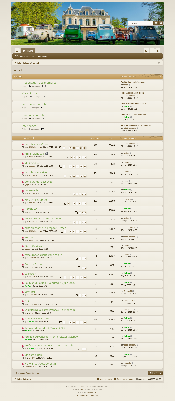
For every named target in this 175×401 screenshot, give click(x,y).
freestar (32, 222)
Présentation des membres (39, 82)
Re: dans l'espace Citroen (132, 93)
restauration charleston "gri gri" (43, 254)
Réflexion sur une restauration (43, 218)
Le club (17, 70)
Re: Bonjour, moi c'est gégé (133, 82)
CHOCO (32, 295)
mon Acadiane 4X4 (36, 172)
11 (77, 176)
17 (70, 148)
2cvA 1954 (31, 291)
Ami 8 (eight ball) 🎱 (36, 153)
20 (81, 148)
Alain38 (32, 240)
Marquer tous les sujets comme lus (70, 56)
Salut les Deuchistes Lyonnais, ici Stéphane (50, 309)
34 (74, 166)
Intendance (29, 126)
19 (77, 148)
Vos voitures (29, 93)
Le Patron (30, 273)
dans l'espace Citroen (37, 144)
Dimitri (31, 267)
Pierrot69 (32, 258)
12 (81, 176)
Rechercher (95, 56)
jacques (32, 166)
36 (81, 166)
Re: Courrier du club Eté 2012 (134, 104)
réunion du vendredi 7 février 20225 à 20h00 (51, 336)
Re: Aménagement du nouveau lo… (136, 125)
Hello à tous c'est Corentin (40, 363)
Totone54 (128, 291)
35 (77, 166)
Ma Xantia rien (33, 354)
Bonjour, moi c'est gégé (38, 181)
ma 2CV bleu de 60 (36, 199)
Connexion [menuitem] (153, 51)
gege (126, 85)
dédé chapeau (130, 96)
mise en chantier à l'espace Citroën (45, 228)
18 (74, 148)
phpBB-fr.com (92, 392)
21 (85, 148)
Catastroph (31, 190)
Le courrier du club (34, 104)
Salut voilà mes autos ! (38, 318)
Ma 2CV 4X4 (32, 163)
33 (70, 166)
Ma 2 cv (29, 237)
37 (85, 166)
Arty (81, 389)
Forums (29, 51)
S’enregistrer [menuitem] (158, 51)
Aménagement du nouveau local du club (49, 345)
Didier (126, 153)
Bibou (31, 157)
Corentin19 (29, 366)
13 (85, 176)
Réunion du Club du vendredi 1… (136, 115)
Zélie (27, 301)
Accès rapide (18, 51)
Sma (31, 313)
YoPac (127, 106)
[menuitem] (146, 50)
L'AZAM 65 (31, 209)
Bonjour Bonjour (34, 264)
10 (74, 176)
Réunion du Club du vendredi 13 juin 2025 (50, 283)
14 (85, 322)
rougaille (127, 363)
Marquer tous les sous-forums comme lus (33, 56)
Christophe (33, 304)
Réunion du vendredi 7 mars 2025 (45, 328)
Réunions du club (33, 115)
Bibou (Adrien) (33, 246)
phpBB (79, 386)
